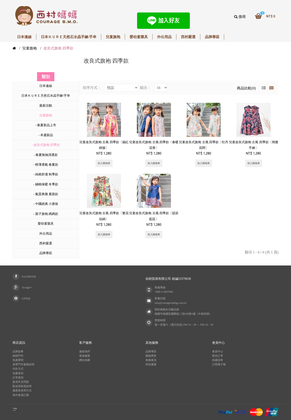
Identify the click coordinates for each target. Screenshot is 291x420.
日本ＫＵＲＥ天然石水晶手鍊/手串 (45, 95)
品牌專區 (45, 253)
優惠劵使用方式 (22, 390)
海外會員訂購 (21, 395)
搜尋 (240, 17)
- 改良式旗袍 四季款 (46, 145)
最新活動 (45, 105)
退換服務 (84, 355)
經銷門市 (18, 355)
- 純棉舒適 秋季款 (45, 174)
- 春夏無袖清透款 (46, 155)
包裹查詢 (18, 373)
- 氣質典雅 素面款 (45, 194)
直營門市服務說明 (23, 364)
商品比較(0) (246, 88)
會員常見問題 (21, 381)
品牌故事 (18, 351)
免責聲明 (18, 360)
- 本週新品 (45, 135)
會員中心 (217, 351)
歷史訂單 (217, 355)
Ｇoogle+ (27, 287)
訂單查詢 (18, 377)
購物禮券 (151, 355)
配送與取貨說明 (22, 386)
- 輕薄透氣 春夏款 (45, 164)
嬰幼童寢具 (46, 223)
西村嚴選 (45, 243)
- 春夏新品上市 (45, 125)
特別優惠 (151, 364)
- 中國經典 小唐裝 (45, 204)
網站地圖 (84, 360)
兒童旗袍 (29, 48)
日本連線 (45, 86)
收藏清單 (217, 360)
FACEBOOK (29, 276)
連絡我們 (84, 351)
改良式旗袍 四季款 (58, 48)
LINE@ (26, 298)
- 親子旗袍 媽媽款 (45, 214)
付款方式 (18, 368)
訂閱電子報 (219, 364)
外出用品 (45, 233)
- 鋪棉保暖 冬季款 (45, 184)
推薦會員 (151, 360)
